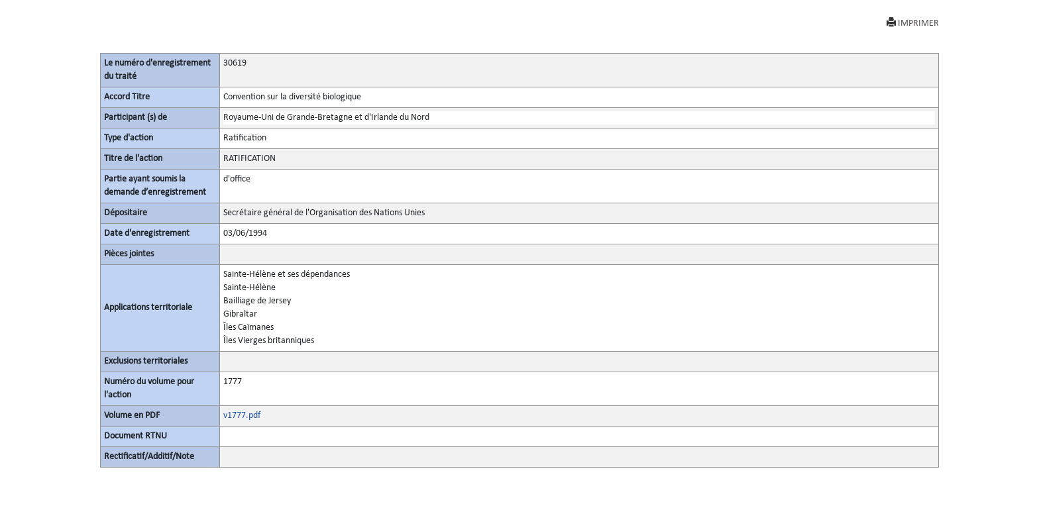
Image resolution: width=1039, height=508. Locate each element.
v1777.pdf (241, 416)
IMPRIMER (913, 22)
